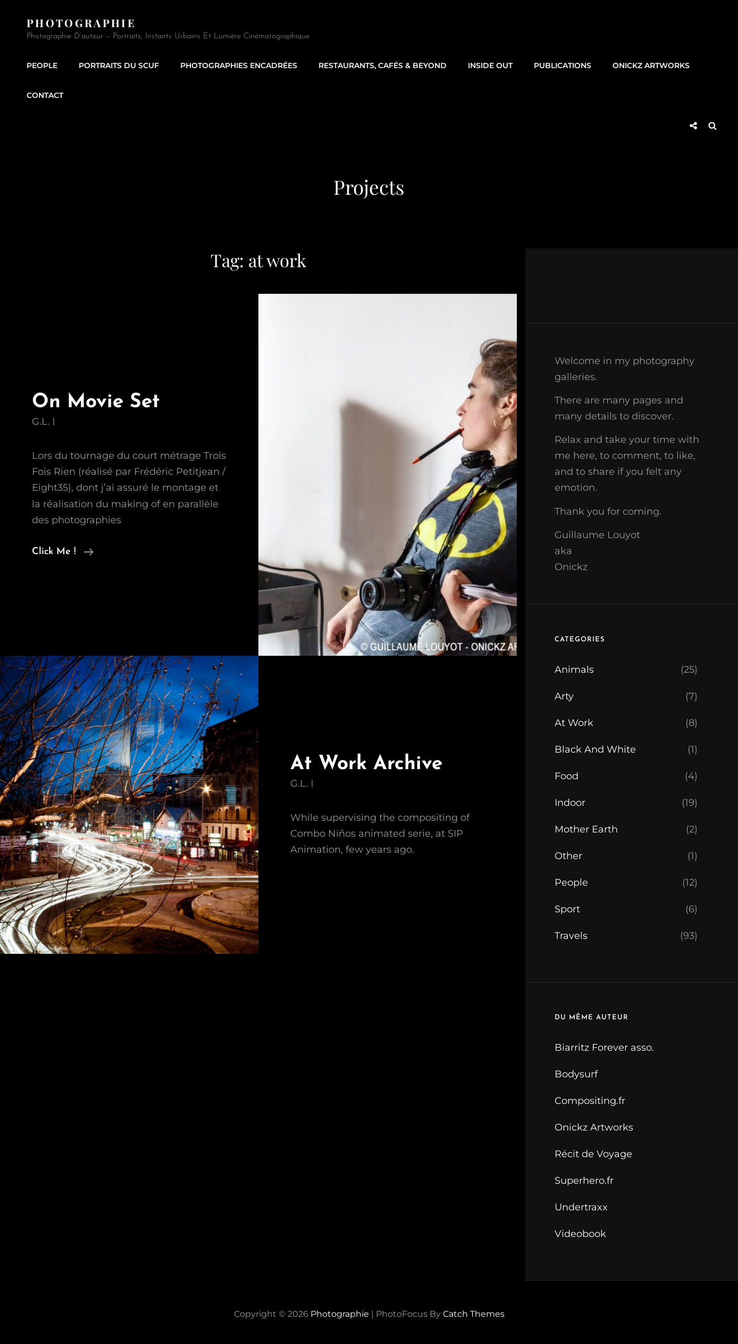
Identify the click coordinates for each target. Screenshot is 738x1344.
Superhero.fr (584, 1180)
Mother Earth (586, 829)
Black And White (595, 749)
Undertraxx (581, 1207)
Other (568, 856)
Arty (564, 696)
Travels (571, 936)
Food (566, 776)
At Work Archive (366, 764)
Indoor (570, 803)
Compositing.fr (590, 1101)
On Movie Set (96, 402)
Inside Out (490, 65)
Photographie (81, 22)
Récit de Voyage (593, 1154)
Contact (45, 95)
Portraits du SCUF (119, 65)
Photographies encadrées (238, 65)
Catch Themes (474, 1314)
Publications (562, 65)
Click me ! (63, 552)
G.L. (41, 421)
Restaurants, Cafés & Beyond (382, 65)
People (42, 65)
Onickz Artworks (651, 65)
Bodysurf (576, 1074)
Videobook (580, 1234)
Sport (567, 909)
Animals (574, 669)
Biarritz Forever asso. (604, 1047)
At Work (574, 723)
